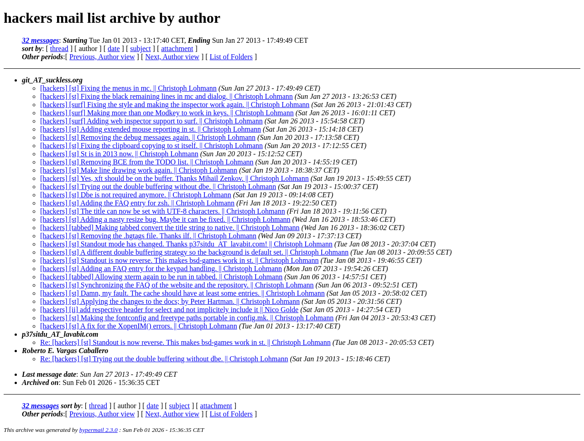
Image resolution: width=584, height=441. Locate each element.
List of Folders (231, 57)
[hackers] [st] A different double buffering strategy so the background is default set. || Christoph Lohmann (194, 252)
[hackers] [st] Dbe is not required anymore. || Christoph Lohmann (135, 195)
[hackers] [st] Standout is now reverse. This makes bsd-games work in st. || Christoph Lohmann (179, 260)
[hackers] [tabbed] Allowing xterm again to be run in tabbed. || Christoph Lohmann (161, 277)
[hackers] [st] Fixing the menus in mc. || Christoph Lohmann (128, 88)
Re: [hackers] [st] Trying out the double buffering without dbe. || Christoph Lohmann (164, 359)
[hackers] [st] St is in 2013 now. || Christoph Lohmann (119, 154)
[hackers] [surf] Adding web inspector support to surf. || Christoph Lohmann (151, 121)
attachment (177, 48)
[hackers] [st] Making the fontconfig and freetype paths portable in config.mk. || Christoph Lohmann (187, 318)
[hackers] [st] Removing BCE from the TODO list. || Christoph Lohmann (147, 162)
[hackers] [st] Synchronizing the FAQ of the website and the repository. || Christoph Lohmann (177, 285)
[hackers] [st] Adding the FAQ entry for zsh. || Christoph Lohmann (137, 203)
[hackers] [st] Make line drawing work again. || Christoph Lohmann (138, 170)
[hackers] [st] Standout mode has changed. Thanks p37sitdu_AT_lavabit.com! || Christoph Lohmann (186, 244)
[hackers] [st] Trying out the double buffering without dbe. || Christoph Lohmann (158, 186)
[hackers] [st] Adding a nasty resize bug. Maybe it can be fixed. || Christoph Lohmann (165, 219)
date (114, 48)
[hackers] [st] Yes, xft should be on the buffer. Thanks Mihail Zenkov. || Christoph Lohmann (174, 178)
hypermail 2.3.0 (98, 429)
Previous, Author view (102, 57)
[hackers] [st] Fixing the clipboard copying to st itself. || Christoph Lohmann (151, 145)
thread (59, 48)
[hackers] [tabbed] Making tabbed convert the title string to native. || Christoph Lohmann (169, 227)
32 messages (40, 40)
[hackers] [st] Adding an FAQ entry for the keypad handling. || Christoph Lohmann (161, 268)
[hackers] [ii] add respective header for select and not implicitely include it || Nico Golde (169, 309)
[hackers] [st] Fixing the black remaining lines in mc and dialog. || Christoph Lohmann (166, 96)
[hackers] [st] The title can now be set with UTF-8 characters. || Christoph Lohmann (162, 211)
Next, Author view (172, 57)
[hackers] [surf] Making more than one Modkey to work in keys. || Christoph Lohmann (167, 113)
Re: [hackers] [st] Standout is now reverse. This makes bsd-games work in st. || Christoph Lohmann (185, 342)
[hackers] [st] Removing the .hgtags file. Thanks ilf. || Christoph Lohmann (148, 236)
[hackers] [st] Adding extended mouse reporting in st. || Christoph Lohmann (150, 129)
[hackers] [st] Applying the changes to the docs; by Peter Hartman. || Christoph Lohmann (170, 301)
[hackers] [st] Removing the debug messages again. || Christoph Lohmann (148, 137)
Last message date (49, 374)
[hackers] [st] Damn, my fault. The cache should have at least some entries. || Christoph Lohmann (182, 293)
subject (140, 48)
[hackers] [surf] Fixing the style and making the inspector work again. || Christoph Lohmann (174, 104)
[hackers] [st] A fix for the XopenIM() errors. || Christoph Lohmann (138, 326)
